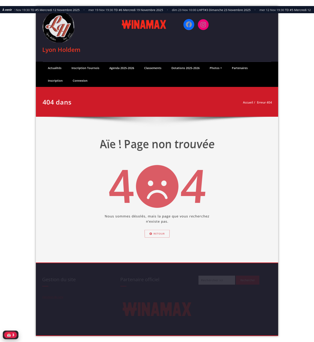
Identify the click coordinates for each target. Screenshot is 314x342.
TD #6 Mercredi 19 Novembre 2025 (127, 10)
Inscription (55, 80)
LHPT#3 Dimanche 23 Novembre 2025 (213, 10)
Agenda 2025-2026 (121, 68)
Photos (214, 68)
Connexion (80, 80)
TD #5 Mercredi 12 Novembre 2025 (44, 10)
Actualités (54, 68)
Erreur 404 (264, 102)
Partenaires (240, 68)
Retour (157, 240)
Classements (152, 68)
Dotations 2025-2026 (185, 68)
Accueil (248, 102)
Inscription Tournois (85, 68)
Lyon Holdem (61, 49)
